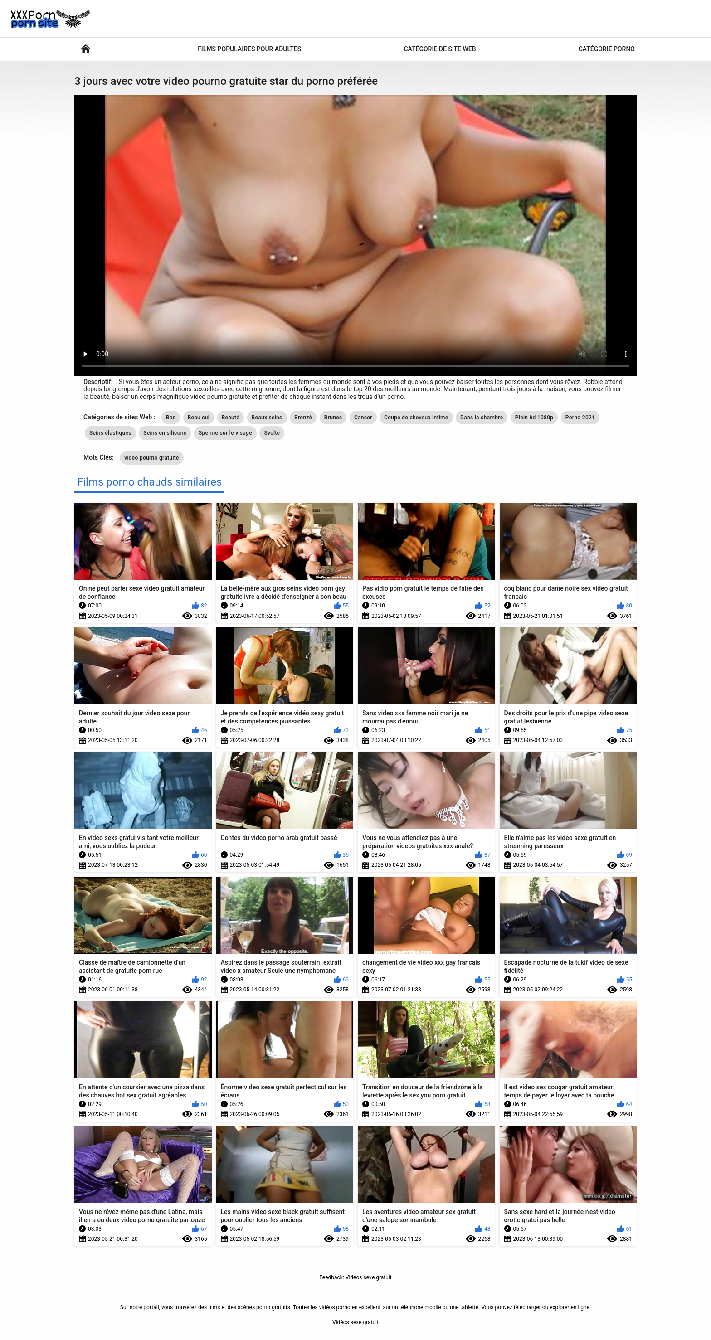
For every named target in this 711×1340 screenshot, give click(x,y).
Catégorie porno (607, 49)
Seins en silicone (164, 433)
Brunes (333, 417)
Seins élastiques (110, 433)
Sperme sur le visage (225, 433)
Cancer (363, 417)
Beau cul (199, 417)
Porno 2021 (580, 417)
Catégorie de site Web (440, 49)
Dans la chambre (481, 417)
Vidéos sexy (85, 49)
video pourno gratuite (151, 458)
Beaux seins (267, 417)
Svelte (272, 433)
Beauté (230, 417)
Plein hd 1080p (534, 417)
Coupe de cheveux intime (416, 417)
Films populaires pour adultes (249, 49)
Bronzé (303, 417)
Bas (170, 417)
